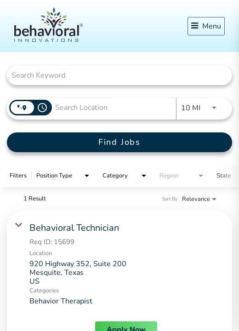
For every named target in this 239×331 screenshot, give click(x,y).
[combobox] (114, 75)
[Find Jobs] (119, 142)
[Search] (119, 142)
